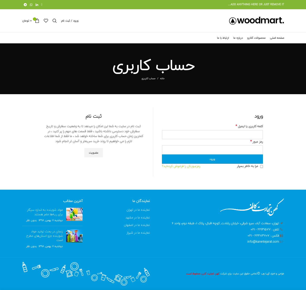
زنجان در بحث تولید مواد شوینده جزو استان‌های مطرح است (44, 236)
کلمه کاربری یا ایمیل (249, 126)
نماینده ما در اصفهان (137, 225)
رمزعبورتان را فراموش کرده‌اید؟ (181, 166)
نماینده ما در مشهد (137, 217)
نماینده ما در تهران (138, 210)
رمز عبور (256, 141)
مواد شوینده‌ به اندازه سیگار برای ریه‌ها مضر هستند (45, 212)
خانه (162, 78)
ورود (212, 159)
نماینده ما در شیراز (138, 232)
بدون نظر (31, 220)
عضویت (94, 152)
